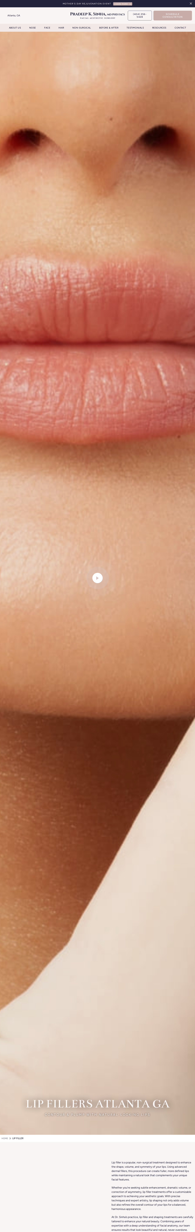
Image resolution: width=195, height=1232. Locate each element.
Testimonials (135, 27)
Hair (61, 27)
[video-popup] (97, 578)
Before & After (108, 27)
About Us (15, 27)
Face (47, 27)
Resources (159, 27)
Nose (32, 27)
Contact (180, 27)
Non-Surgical (81, 27)
